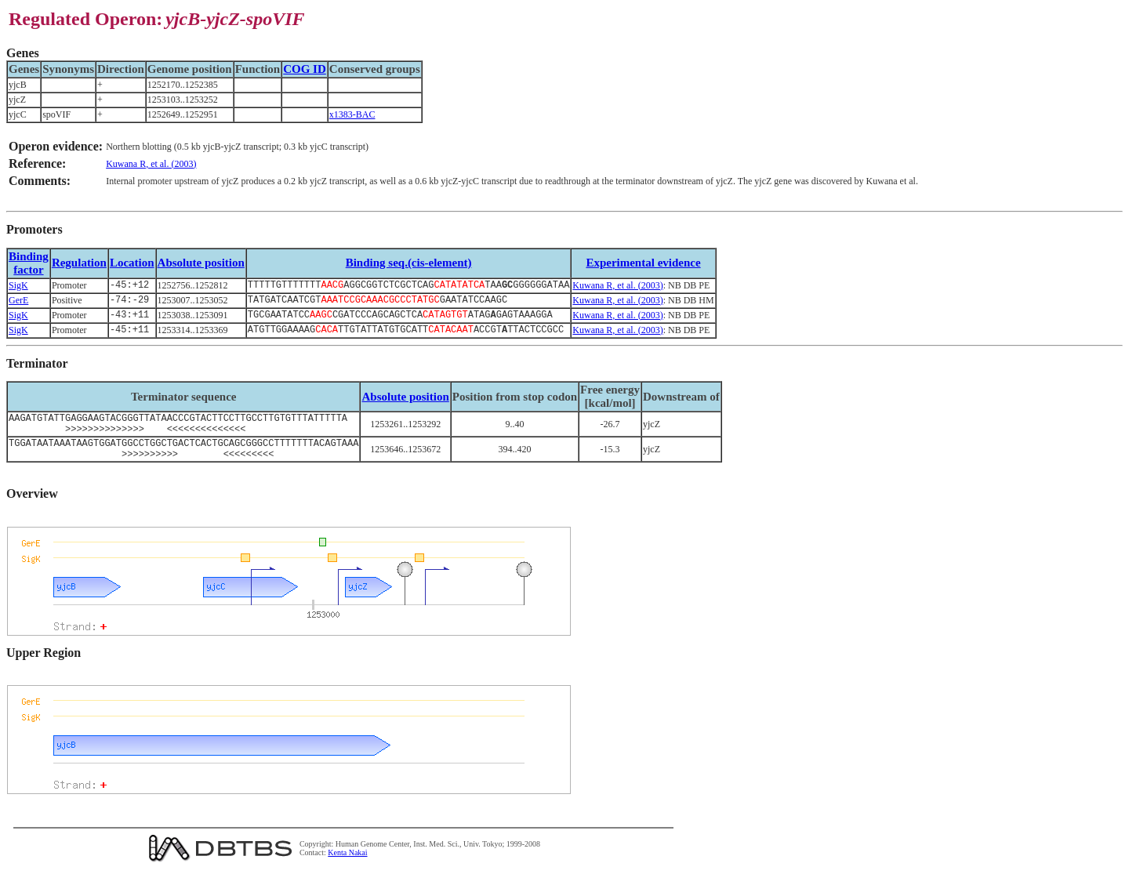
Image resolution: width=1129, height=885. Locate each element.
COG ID (304, 69)
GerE (18, 302)
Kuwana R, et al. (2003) (151, 163)
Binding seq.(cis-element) (409, 262)
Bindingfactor (29, 263)
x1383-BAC (352, 114)
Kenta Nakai (347, 868)
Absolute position (201, 262)
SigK (18, 286)
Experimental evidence (643, 262)
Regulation (79, 262)
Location (132, 262)
